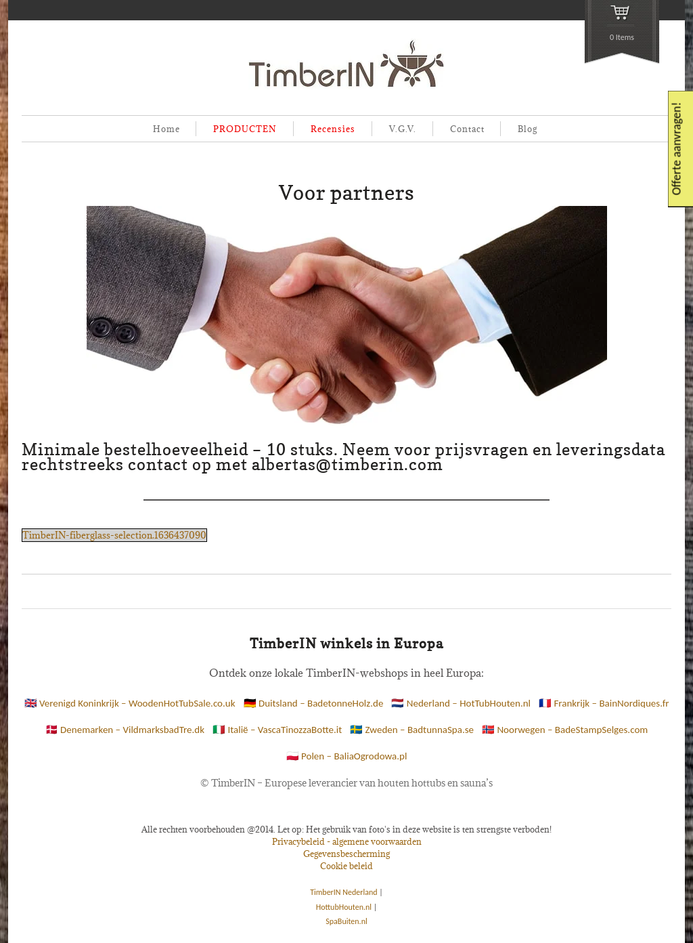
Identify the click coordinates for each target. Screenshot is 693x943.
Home (166, 128)
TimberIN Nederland (343, 892)
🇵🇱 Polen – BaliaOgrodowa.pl (346, 756)
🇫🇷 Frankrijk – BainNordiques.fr (604, 703)
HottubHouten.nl (344, 907)
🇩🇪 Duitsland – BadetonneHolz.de (314, 703)
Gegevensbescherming (346, 853)
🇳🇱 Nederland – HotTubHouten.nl (461, 703)
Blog (527, 128)
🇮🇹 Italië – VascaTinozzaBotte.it (277, 730)
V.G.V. (402, 128)
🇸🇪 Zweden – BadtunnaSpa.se (412, 730)
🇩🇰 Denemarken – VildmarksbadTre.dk (124, 730)
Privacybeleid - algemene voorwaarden (347, 841)
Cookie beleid (346, 865)
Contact (467, 128)
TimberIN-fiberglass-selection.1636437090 (114, 535)
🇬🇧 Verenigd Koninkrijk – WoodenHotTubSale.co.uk (130, 703)
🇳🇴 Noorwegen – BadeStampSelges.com (565, 730)
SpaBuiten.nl (346, 921)
